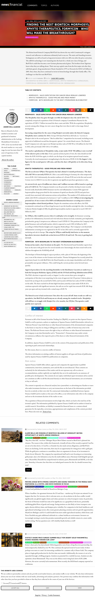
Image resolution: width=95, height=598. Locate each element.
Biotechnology (8, 174)
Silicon (6, 176)
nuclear (6, 193)
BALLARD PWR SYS (9, 212)
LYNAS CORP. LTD (8, 227)
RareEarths (7, 192)
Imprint (38, 595)
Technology (7, 180)
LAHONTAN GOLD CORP (10, 237)
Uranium (16, 190)
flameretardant (9, 188)
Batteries (15, 176)
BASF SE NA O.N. (8, 221)
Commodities (15, 170)
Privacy (44, 595)
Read (28, 469)
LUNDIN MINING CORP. (10, 235)
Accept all (15, 588)
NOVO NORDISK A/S (9, 246)
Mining (6, 168)
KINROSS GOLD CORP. (9, 223)
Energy (15, 193)
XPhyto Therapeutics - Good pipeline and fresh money (52, 97)
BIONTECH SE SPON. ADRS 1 (11, 208)
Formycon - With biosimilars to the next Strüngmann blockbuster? (58, 100)
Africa (14, 168)
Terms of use (47, 411)
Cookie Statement (54, 595)
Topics (44, 5)
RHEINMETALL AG (8, 219)
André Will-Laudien (57, 78)
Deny (80, 588)
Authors (55, 5)
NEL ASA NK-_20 (8, 214)
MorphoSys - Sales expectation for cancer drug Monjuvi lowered (57, 95)
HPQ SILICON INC (8, 210)
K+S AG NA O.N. (8, 242)
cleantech (7, 184)
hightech (17, 186)
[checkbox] (2, 583)
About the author (8, 160)
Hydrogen (7, 182)
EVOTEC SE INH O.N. (9, 244)
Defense (6, 172)
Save (47, 588)
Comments (32, 5)
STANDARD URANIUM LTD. (11, 225)
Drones (6, 178)
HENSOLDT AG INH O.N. (10, 206)
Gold (5, 170)
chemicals (7, 190)
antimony (6, 186)
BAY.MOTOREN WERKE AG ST (12, 233)
